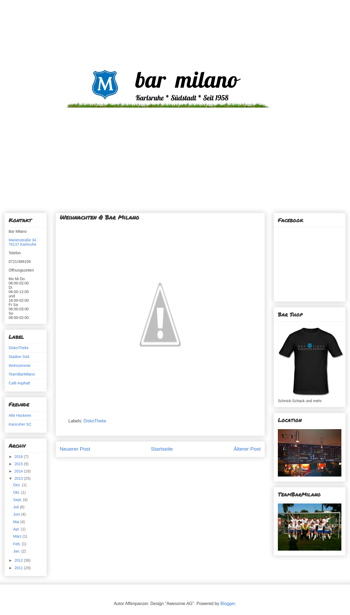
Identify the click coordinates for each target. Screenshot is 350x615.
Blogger (227, 603)
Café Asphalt (19, 383)
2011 (19, 568)
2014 (19, 471)
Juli (16, 507)
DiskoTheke (94, 421)
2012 (19, 560)
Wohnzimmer (20, 365)
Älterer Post (247, 449)
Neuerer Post (75, 449)
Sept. (18, 500)
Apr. (17, 529)
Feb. (17, 544)
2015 (19, 464)
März (18, 536)
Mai (16, 522)
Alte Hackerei (20, 415)
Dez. (17, 485)
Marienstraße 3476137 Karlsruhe (22, 242)
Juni (17, 514)
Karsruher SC (20, 424)
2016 (19, 456)
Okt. (17, 492)
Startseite (162, 449)
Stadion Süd (19, 357)
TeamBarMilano (22, 374)
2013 (19, 478)
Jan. (17, 551)
